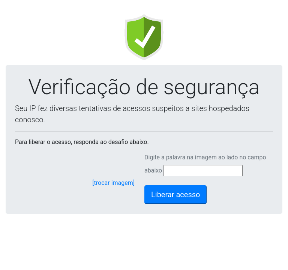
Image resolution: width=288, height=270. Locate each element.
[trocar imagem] (113, 182)
